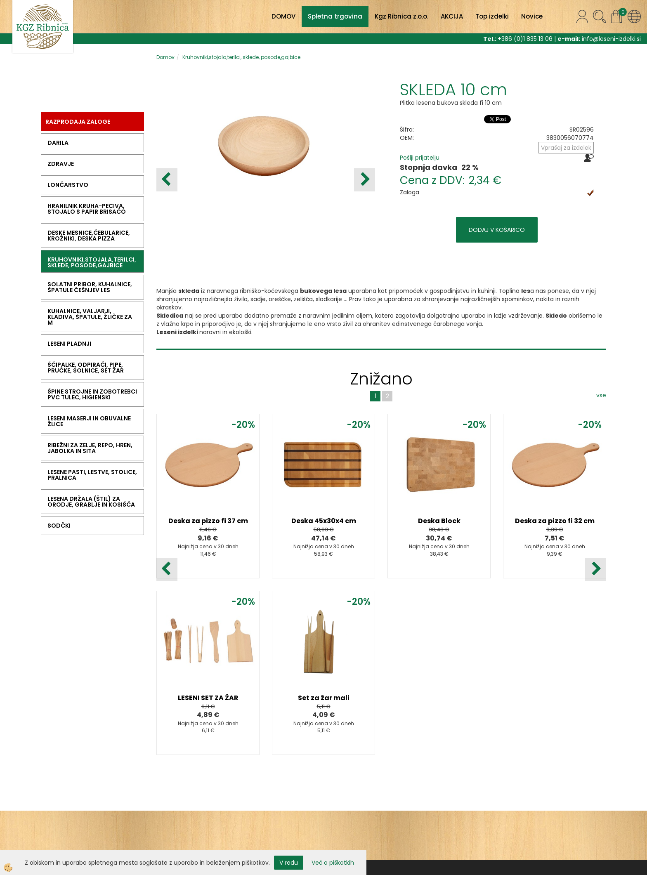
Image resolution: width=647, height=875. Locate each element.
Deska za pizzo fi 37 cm (208, 521)
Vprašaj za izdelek (566, 148)
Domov (165, 57)
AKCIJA (452, 16)
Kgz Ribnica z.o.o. (401, 16)
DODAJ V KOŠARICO (497, 230)
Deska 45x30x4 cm (323, 521)
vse (601, 395)
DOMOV (283, 16)
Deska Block (439, 521)
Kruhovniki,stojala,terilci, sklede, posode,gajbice (241, 57)
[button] (364, 179)
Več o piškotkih (333, 862)
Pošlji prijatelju (419, 157)
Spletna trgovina (335, 16)
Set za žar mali (323, 698)
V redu (288, 862)
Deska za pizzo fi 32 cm (555, 521)
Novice (532, 16)
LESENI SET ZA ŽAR (208, 698)
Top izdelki (492, 16)
